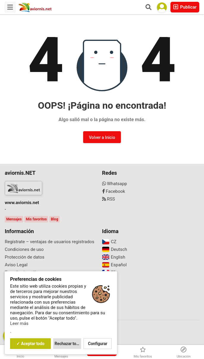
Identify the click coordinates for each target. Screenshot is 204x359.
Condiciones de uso (24, 249)
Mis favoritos (36, 219)
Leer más (19, 323)
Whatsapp (114, 183)
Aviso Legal (16, 264)
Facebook (113, 191)
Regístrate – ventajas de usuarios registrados (49, 241)
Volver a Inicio (102, 137)
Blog (54, 219)
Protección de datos (25, 257)
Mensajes (14, 219)
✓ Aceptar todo (30, 343)
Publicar (185, 7)
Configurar (97, 343)
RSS (108, 199)
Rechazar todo (68, 343)
